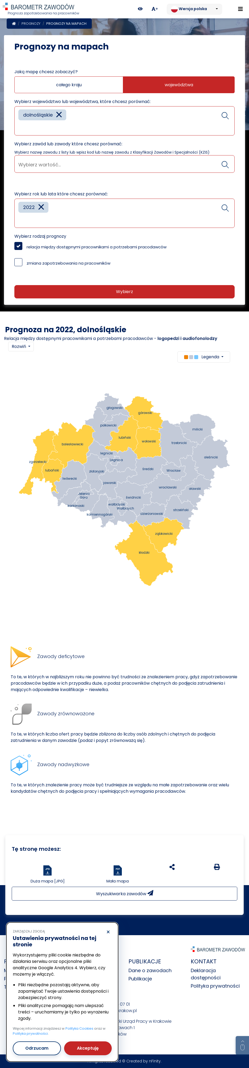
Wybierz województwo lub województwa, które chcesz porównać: (82, 101)
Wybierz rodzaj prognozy (40, 236)
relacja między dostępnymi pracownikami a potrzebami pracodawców (97, 247)
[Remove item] (59, 115)
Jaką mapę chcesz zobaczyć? (46, 72)
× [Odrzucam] (108, 932)
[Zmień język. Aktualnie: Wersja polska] (194, 9)
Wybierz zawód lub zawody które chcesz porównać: (68, 144)
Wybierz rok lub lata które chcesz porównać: (61, 194)
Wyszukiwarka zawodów (124, 893)
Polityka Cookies (79, 1028)
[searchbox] (20, 127)
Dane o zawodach (150, 970)
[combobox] (124, 120)
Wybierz (124, 292)
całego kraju (69, 85)
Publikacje (140, 978)
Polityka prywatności (215, 986)
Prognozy (31, 23)
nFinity (155, 1061)
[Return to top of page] (242, 1045)
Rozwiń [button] (19, 346)
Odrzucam (36, 1048)
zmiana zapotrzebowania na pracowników (68, 263)
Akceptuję (88, 1048)
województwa (179, 85)
